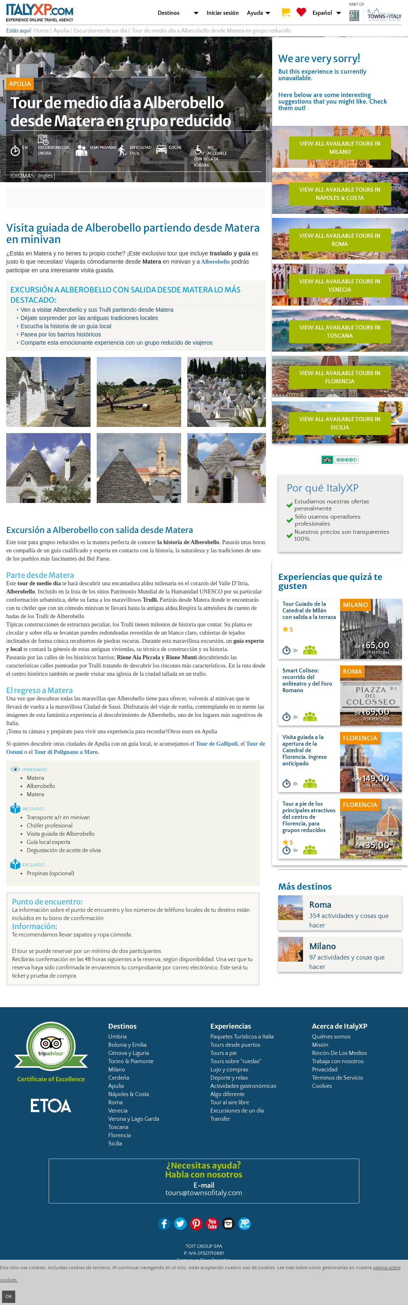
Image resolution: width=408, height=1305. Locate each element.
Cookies (322, 1086)
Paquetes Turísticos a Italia (242, 1037)
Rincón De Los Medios (339, 1053)
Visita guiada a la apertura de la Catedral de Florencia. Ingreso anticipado (304, 750)
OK (8, 1296)
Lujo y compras (229, 1069)
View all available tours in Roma (339, 239)
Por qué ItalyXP (323, 488)
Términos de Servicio (337, 1078)
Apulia (116, 1086)
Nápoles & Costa (128, 1094)
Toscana (118, 1127)
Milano (116, 1069)
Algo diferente (227, 1094)
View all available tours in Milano (339, 148)
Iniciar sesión (223, 13)
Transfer (220, 1119)
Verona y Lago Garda (133, 1119)
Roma (115, 1102)
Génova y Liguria (128, 1053)
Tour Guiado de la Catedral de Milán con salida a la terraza (309, 611)
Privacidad (325, 1069)
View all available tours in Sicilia (339, 423)
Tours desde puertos (235, 1045)
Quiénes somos (331, 1037)
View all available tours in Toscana (339, 331)
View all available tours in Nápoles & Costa (339, 194)
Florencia (119, 1135)
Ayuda (255, 13)
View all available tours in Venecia (339, 285)
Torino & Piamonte (131, 1061)
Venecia (118, 1111)
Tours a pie (223, 1053)
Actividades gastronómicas (243, 1086)
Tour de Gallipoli (217, 744)
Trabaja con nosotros (338, 1061)
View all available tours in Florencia (339, 377)
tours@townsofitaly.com (204, 1193)
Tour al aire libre (229, 1102)
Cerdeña (118, 1078)
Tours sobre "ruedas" (235, 1061)
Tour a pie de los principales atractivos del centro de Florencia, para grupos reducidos (309, 817)
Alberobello (215, 262)
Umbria (117, 1037)
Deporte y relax (229, 1078)
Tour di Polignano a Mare (66, 752)
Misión (320, 1045)
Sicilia (115, 1143)
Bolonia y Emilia (127, 1045)
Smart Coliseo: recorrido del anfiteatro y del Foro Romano (307, 681)
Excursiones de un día (237, 1111)
